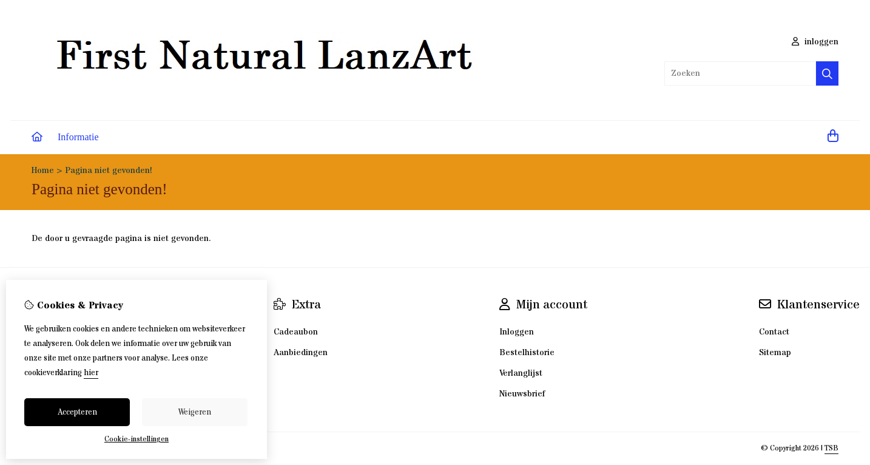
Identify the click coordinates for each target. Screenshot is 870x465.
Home (43, 171)
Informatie (78, 137)
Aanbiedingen (301, 353)
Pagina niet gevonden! (108, 171)
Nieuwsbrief (522, 394)
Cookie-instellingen (136, 439)
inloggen (815, 42)
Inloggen (516, 332)
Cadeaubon (296, 332)
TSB (831, 448)
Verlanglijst (520, 373)
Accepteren (77, 412)
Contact (774, 332)
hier (91, 372)
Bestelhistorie (527, 353)
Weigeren (194, 412)
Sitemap (775, 353)
